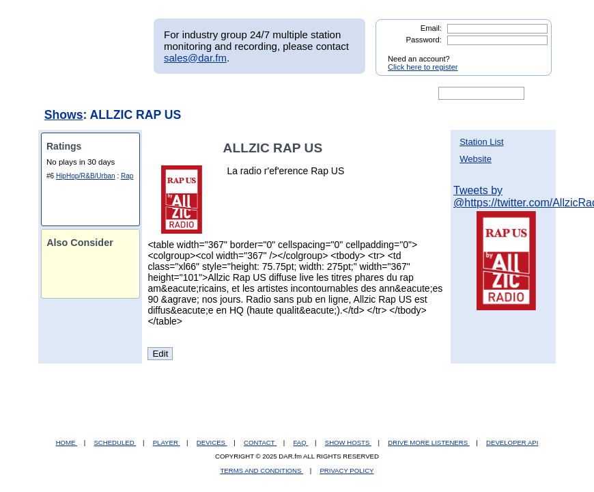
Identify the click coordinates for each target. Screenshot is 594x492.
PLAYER (166, 442)
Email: (431, 28)
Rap (127, 176)
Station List (481, 142)
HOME (66, 442)
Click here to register (423, 67)
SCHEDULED (115, 442)
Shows (63, 115)
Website (475, 159)
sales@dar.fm (195, 58)
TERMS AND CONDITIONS (262, 470)
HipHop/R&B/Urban (85, 176)
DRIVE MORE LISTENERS (428, 442)
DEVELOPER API (512, 442)
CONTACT (260, 442)
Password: (424, 40)
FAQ (301, 442)
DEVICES (212, 442)
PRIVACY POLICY (346, 470)
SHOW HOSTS (348, 442)
